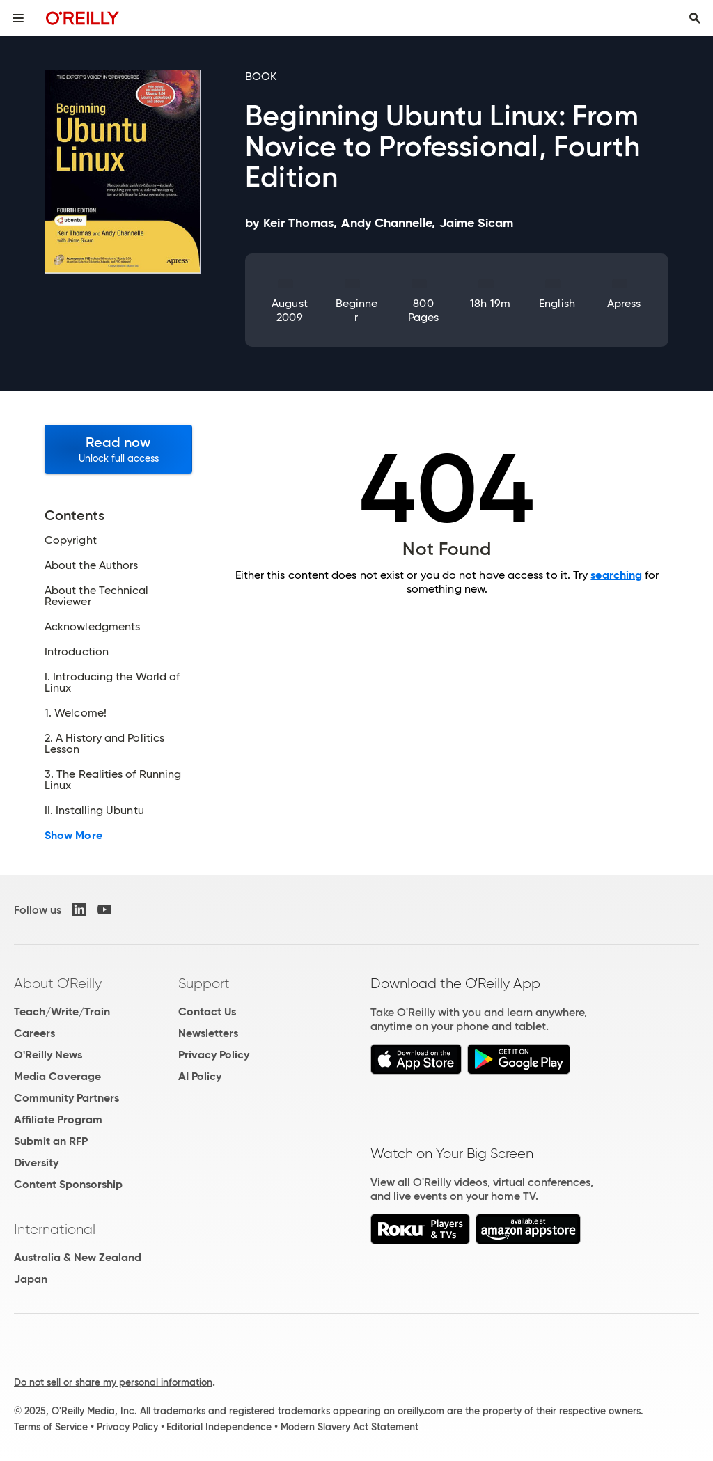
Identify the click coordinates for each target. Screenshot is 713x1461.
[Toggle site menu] (18, 18)
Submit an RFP (51, 1141)
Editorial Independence (219, 1427)
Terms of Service (51, 1427)
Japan (30, 1279)
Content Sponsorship (68, 1184)
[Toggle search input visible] (695, 18)
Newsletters (208, 1033)
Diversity (36, 1162)
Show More (73, 835)
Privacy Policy (213, 1054)
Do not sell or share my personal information (113, 1382)
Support (204, 983)
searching (616, 575)
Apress (624, 303)
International (54, 1229)
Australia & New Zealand (77, 1257)
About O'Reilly (58, 983)
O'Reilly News (48, 1054)
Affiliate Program (58, 1119)
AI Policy (199, 1076)
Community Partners (66, 1098)
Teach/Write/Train (62, 1011)
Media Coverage (57, 1076)
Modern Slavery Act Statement (349, 1427)
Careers (34, 1033)
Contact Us (207, 1011)
